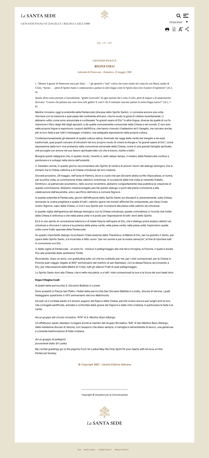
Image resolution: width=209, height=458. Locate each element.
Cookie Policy (104, 450)
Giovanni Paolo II (34, 23)
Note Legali (89, 450)
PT (110, 43)
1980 (87, 23)
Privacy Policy (122, 450)
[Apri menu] (185, 15)
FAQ (79, 450)
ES (98, 43)
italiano (176, 23)
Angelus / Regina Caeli (66, 23)
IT (104, 43)
